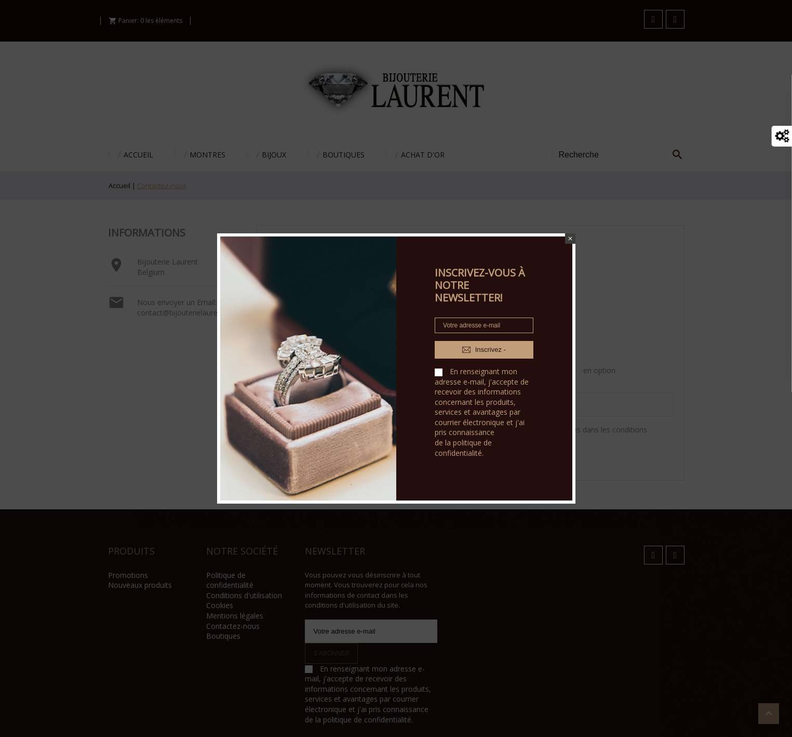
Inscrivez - (484, 350)
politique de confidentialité (463, 448)
